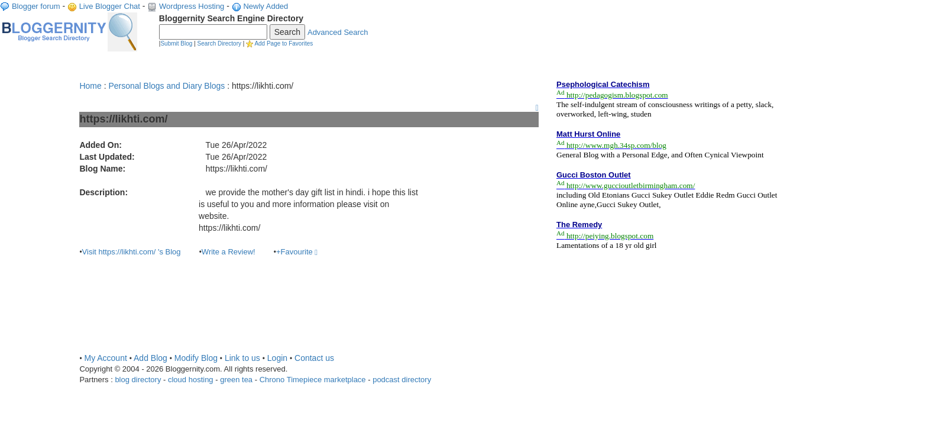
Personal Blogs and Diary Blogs (166, 86)
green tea (236, 379)
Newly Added (265, 6)
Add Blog (150, 358)
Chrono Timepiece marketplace (313, 379)
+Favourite (297, 251)
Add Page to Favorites (283, 43)
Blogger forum (36, 6)
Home (90, 86)
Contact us (314, 358)
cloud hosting (190, 379)
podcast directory (402, 379)
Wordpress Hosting (191, 6)
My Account (105, 358)
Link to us (242, 358)
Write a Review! (228, 251)
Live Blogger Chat (109, 6)
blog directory (138, 379)
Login (277, 358)
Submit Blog (176, 43)
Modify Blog (196, 358)
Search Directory (219, 43)
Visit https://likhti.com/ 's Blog (131, 251)
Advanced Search (337, 32)
